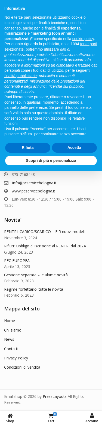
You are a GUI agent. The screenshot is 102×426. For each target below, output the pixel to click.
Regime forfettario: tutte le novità (33, 289)
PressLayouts (55, 396)
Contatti (11, 348)
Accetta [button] (74, 147)
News (9, 339)
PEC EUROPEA (17, 260)
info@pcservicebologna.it (34, 182)
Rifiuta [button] (28, 147)
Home (9, 320)
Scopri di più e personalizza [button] (51, 160)
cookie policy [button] (83, 39)
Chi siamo (12, 330)
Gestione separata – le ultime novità (36, 274)
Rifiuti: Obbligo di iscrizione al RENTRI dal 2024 (45, 245)
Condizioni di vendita (22, 367)
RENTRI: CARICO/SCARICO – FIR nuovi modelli (44, 231)
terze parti (88, 44)
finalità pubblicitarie (20, 76)
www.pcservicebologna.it (33, 191)
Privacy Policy (16, 358)
